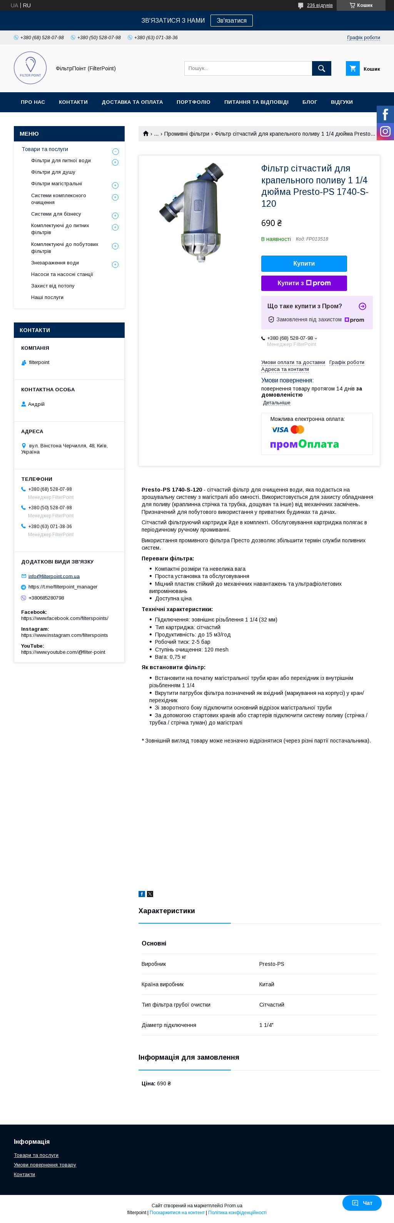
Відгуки (342, 102)
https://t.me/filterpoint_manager (62, 587)
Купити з (304, 283)
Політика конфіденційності (237, 1212)
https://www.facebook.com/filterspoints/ (65, 618)
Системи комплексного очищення (58, 199)
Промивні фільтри (186, 134)
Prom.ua (233, 1205)
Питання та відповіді (256, 102)
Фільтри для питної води (61, 160)
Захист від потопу (53, 286)
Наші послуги (47, 297)
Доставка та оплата (132, 102)
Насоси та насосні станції (62, 274)
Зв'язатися (232, 20)
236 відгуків (320, 5)
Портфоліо (193, 102)
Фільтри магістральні (56, 183)
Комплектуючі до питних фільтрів (60, 229)
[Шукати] (321, 68)
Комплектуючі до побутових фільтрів (64, 247)
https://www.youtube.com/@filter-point (63, 652)
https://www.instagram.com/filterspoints (64, 635)
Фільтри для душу (53, 172)
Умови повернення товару (45, 1165)
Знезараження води (55, 263)
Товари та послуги (45, 149)
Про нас (33, 102)
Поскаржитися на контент (177, 1212)
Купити (304, 263)
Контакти (73, 102)
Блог (309, 102)
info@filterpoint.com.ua (54, 576)
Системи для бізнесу (56, 214)
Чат (362, 1203)
